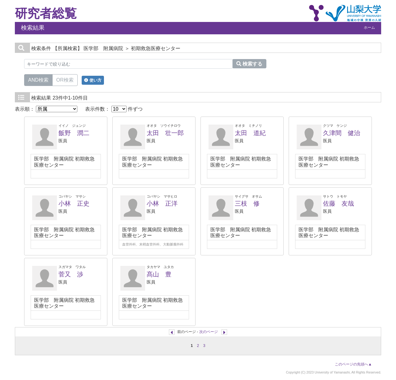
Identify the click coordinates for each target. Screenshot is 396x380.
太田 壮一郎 (165, 133)
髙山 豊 (159, 274)
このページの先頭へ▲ (353, 364)
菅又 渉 (70, 274)
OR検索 (65, 79)
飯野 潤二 (73, 133)
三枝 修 (247, 203)
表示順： (46, 109)
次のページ (208, 332)
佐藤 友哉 (338, 203)
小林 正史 (73, 203)
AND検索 (38, 79)
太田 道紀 (250, 133)
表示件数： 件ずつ (114, 109)
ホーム (369, 27)
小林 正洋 (162, 203)
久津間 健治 (341, 133)
